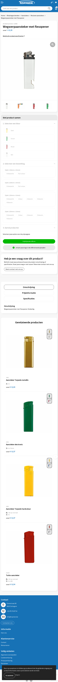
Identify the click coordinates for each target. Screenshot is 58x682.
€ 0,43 (10, 387)
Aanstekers (25, 15)
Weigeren (17, 675)
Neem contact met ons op (14, 269)
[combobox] (23, 8)
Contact (3, 642)
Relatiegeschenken (13, 15)
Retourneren (5, 645)
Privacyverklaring (6, 661)
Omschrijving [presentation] (29, 287)
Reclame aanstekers (37, 15)
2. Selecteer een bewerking (14, 163)
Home (3, 15)
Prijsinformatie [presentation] (29, 293)
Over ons (4, 633)
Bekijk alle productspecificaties (14, 36)
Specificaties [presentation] (29, 298)
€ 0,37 (10, 451)
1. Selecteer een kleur (11, 123)
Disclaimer (4, 663)
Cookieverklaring (6, 658)
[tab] (29, 287)
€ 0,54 (10, 584)
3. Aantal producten (11, 228)
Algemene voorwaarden (8, 655)
